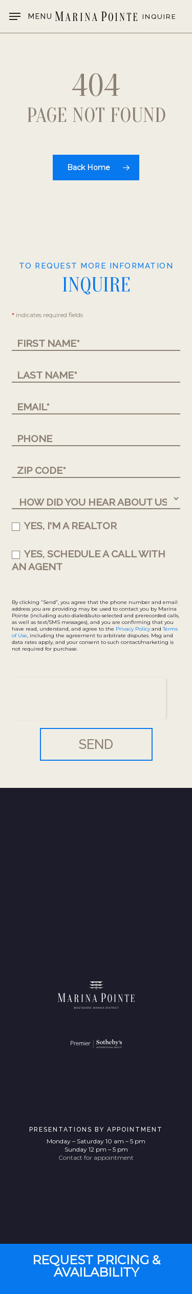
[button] (31, 16)
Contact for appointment (96, 1157)
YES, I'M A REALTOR (64, 525)
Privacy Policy (133, 628)
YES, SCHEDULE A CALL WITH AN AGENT (88, 560)
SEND (96, 744)
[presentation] (89, 698)
